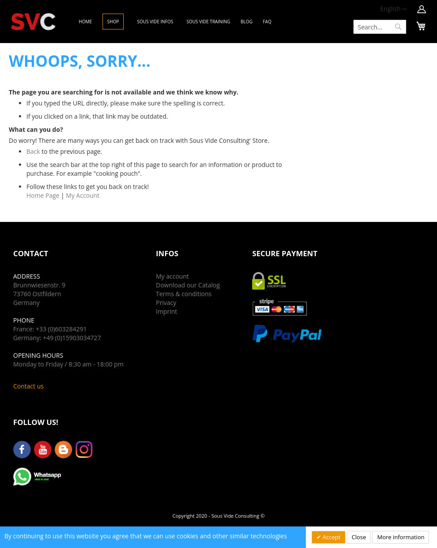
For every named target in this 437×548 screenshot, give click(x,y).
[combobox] (379, 27)
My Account (82, 195)
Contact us (28, 386)
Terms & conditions (183, 294)
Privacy (166, 302)
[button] (393, 9)
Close (359, 537)
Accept (331, 537)
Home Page (42, 195)
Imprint (166, 311)
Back (33, 151)
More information (400, 537)
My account (172, 276)
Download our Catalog (188, 285)
